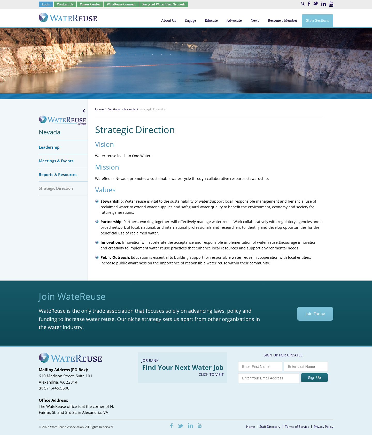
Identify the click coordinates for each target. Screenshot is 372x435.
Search (303, 4)
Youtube (331, 4)
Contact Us (65, 4)
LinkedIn (323, 4)
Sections (114, 109)
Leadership (49, 147)
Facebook (309, 4)
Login (46, 4)
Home (99, 109)
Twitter (315, 3)
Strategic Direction (56, 188)
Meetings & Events (56, 160)
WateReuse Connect (121, 4)
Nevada (49, 132)
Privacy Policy (323, 426)
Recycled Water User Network (163, 4)
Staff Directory (269, 426)
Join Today (315, 314)
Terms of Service (297, 426)
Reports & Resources (58, 174)
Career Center (90, 4)
